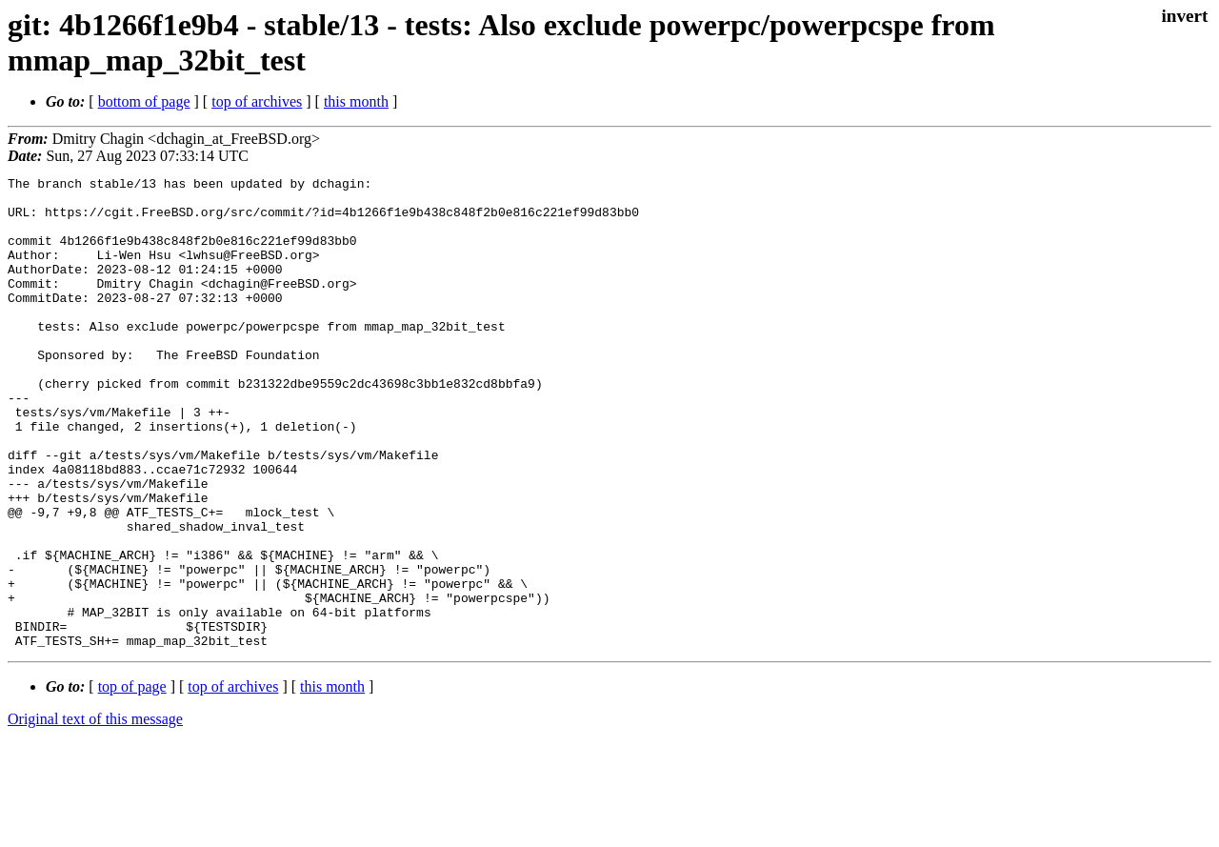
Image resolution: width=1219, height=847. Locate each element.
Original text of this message (95, 813)
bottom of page (144, 101)
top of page (132, 781)
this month (356, 101)
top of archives (256, 101)
